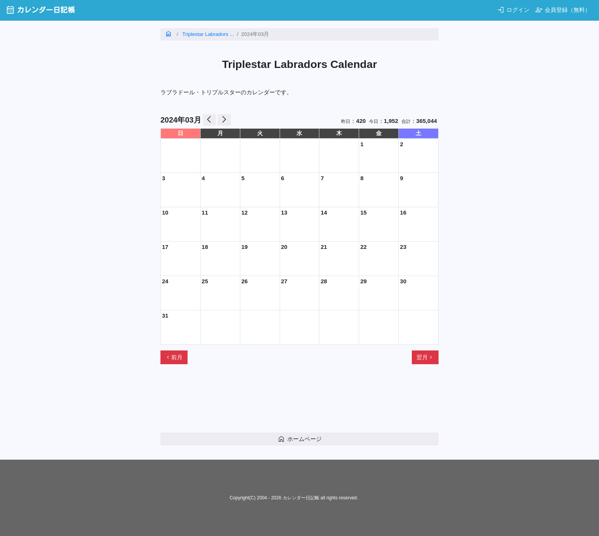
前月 (174, 357)
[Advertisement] (299, 401)
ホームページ (300, 438)
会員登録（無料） (563, 9)
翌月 (425, 357)
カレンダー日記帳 (40, 9)
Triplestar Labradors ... (208, 34)
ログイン (513, 9)
